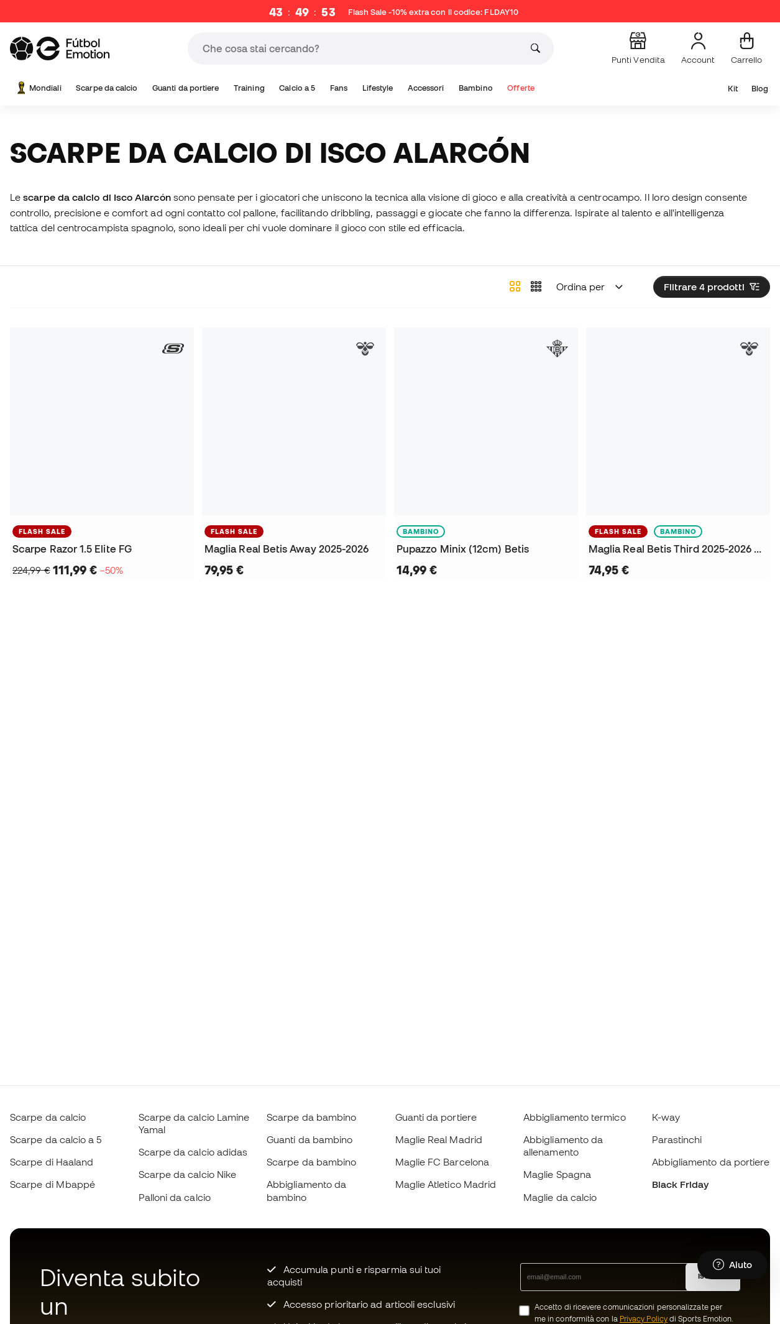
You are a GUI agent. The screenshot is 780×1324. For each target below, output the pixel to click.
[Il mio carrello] (746, 48)
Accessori (426, 88)
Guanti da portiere (185, 88)
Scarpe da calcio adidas (193, 1151)
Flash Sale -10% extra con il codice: (433, 12)
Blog (759, 88)
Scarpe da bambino (311, 1117)
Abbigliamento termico (574, 1117)
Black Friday (680, 1184)
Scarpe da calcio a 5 (56, 1139)
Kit (732, 88)
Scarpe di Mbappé (52, 1184)
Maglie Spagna (557, 1174)
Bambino (476, 88)
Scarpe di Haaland (51, 1161)
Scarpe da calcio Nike (188, 1174)
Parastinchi (677, 1139)
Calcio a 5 (297, 88)
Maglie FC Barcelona (442, 1161)
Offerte (521, 88)
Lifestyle (377, 88)
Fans (338, 88)
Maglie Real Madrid (438, 1139)
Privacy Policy (644, 1319)
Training (249, 88)
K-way (666, 1117)
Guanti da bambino (309, 1139)
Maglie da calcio (560, 1197)
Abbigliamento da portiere (711, 1161)
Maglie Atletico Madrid (446, 1184)
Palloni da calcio (175, 1197)
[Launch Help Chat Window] (732, 1266)
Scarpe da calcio (106, 88)
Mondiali (38, 88)
